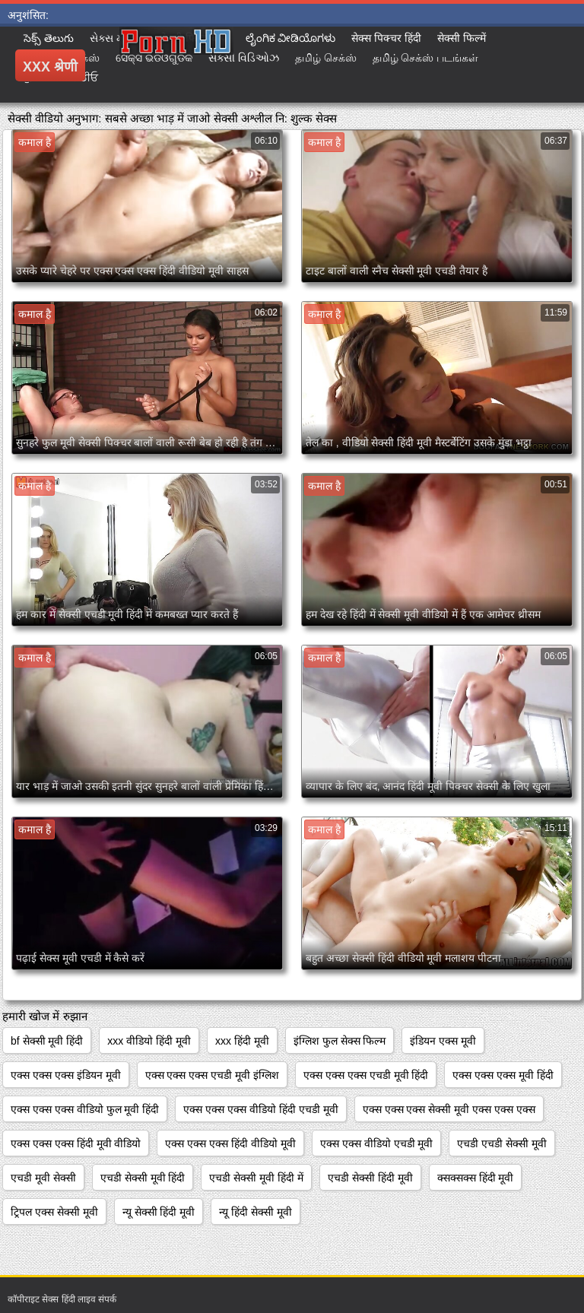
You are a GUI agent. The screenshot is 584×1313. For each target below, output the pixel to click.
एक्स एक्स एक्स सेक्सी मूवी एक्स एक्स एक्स (449, 1109)
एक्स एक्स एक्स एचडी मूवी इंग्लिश (212, 1075)
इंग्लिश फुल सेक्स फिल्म (340, 1041)
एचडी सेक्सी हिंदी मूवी (370, 1178)
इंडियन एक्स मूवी (443, 1041)
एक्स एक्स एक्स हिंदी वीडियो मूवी (230, 1143)
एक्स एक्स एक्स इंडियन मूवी (66, 1075)
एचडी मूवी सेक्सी (43, 1178)
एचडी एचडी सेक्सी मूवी (502, 1143)
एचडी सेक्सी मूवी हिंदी (143, 1178)
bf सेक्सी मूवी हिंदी (47, 1041)
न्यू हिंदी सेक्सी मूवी (255, 1212)
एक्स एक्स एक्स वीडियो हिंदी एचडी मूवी (260, 1109)
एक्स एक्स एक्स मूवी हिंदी (503, 1075)
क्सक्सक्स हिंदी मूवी (475, 1178)
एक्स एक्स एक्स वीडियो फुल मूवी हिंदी (85, 1109)
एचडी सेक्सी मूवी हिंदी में (256, 1178)
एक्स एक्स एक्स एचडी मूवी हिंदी (365, 1075)
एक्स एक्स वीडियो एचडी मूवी (376, 1143)
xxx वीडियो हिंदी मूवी (149, 1041)
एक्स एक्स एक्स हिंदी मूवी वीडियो (76, 1143)
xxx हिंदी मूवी (242, 1041)
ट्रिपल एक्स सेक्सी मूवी (54, 1212)
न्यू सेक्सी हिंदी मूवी (158, 1212)
